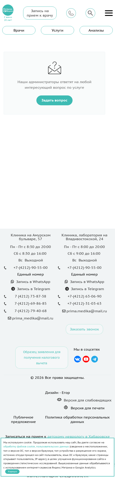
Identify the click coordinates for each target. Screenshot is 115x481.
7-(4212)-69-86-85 (31, 303)
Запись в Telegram (33, 289)
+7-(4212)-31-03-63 (84, 303)
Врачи (18, 30)
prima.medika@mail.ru (86, 311)
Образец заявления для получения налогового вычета (41, 357)
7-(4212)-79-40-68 (31, 310)
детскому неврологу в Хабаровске (78, 436)
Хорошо (12, 471)
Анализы (96, 30)
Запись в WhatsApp (32, 281)
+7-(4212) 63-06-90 (85, 296)
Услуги (57, 30)
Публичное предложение (23, 419)
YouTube (86, 359)
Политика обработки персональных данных (77, 419)
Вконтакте (77, 359)
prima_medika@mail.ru (32, 318)
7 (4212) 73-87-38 (30, 296)
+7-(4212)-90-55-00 (30, 267)
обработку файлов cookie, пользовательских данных (36, 446)
